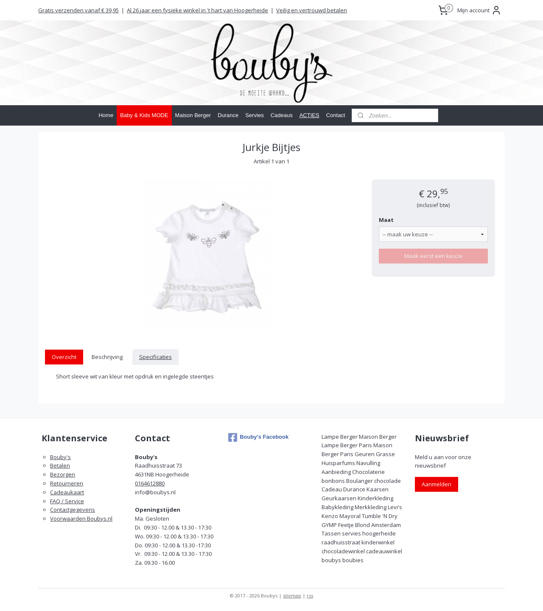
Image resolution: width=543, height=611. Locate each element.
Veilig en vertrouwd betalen (311, 10)
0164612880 (150, 483)
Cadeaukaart (67, 492)
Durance (228, 115)
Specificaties (155, 357)
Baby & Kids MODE (144, 115)
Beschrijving (107, 357)
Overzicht (64, 357)
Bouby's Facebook (258, 437)
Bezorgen (62, 474)
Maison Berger (193, 115)
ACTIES (309, 115)
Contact (335, 115)
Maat (386, 220)
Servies (254, 115)
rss (310, 595)
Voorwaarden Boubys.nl (81, 518)
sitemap (292, 595)
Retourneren (66, 483)
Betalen (60, 465)
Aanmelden (436, 484)
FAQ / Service (67, 501)
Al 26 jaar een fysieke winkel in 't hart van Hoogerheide (197, 10)
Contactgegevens (72, 509)
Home (105, 115)
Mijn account (479, 10)
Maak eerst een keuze (433, 256)
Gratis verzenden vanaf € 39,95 (78, 10)
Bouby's (60, 457)
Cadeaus (282, 115)
